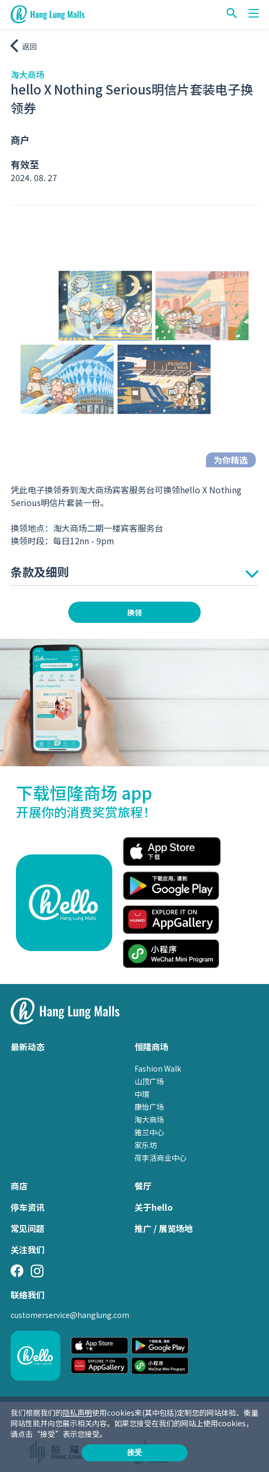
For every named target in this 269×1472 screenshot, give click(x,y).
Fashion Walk (157, 1068)
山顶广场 (149, 1081)
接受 (134, 1452)
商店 (19, 1185)
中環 (141, 1094)
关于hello (153, 1207)
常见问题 (27, 1228)
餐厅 (142, 1185)
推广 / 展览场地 (163, 1228)
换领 (134, 612)
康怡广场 (149, 1106)
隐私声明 (77, 1412)
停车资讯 (27, 1207)
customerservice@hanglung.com (70, 1315)
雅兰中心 (149, 1132)
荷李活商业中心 (160, 1157)
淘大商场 (149, 1119)
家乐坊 (145, 1145)
